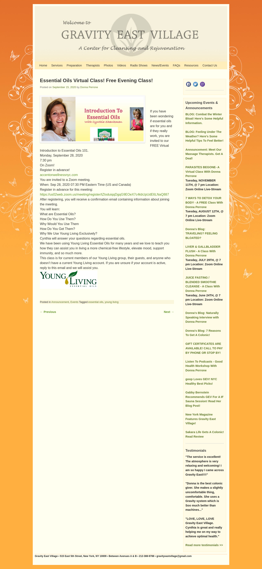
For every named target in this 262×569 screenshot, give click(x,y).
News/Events (160, 65)
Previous (48, 312)
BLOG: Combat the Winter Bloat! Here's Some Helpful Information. (204, 119)
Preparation (74, 65)
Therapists (93, 65)
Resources (191, 65)
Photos (108, 65)
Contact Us (209, 65)
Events (74, 302)
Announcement (60, 302)
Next (169, 312)
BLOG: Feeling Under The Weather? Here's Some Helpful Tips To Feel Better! (204, 136)
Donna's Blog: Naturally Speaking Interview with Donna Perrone (202, 317)
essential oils (95, 302)
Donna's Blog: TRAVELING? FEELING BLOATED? (201, 233)
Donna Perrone (89, 87)
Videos (121, 65)
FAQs (176, 65)
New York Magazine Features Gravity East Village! (200, 419)
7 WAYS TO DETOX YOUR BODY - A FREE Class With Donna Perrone (204, 202)
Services (56, 65)
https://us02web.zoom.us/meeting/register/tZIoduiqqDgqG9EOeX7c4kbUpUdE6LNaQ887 (105, 194)
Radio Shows (139, 65)
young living (112, 302)
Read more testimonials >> (204, 545)
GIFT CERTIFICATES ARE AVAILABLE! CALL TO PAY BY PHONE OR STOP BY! (204, 348)
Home (43, 65)
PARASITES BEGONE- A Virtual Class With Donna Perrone (202, 172)
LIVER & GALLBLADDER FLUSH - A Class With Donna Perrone (202, 251)
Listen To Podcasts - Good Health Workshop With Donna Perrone (203, 366)
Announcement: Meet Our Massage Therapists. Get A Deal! (204, 154)
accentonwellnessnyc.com (59, 175)
